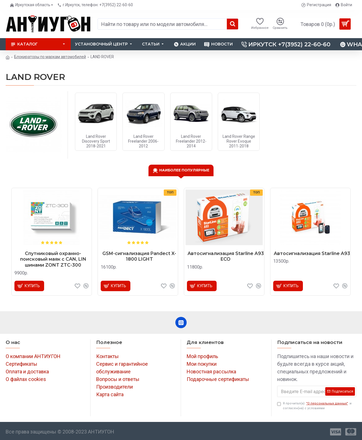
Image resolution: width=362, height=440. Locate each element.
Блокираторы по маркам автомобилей (50, 57)
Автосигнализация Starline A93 (312, 253)
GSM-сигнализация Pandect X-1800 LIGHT (139, 256)
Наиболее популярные (184, 170)
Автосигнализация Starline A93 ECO (226, 256)
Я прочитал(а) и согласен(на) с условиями (314, 405)
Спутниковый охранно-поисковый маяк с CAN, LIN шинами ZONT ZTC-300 (53, 259)
